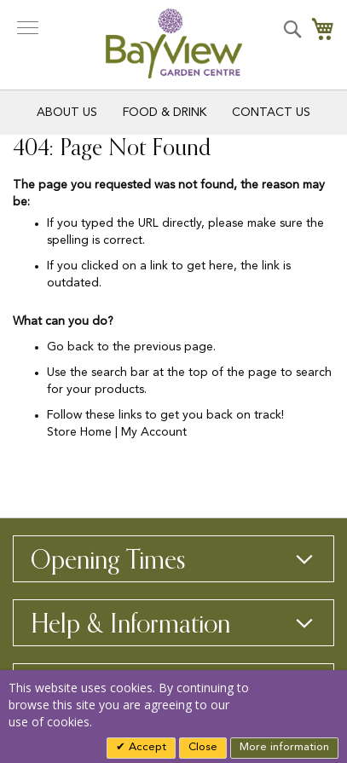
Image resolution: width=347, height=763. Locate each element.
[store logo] (174, 43)
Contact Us (271, 112)
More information (284, 747)
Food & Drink (164, 112)
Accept (145, 747)
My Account (154, 432)
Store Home (79, 432)
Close (202, 747)
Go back (70, 347)
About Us (67, 112)
